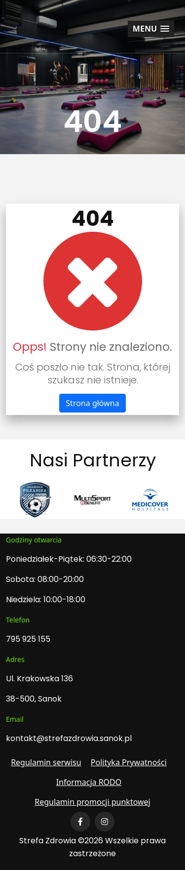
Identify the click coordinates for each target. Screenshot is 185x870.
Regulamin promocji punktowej (92, 801)
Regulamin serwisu (46, 762)
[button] (151, 29)
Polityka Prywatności (129, 762)
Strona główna (92, 403)
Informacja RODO (89, 782)
